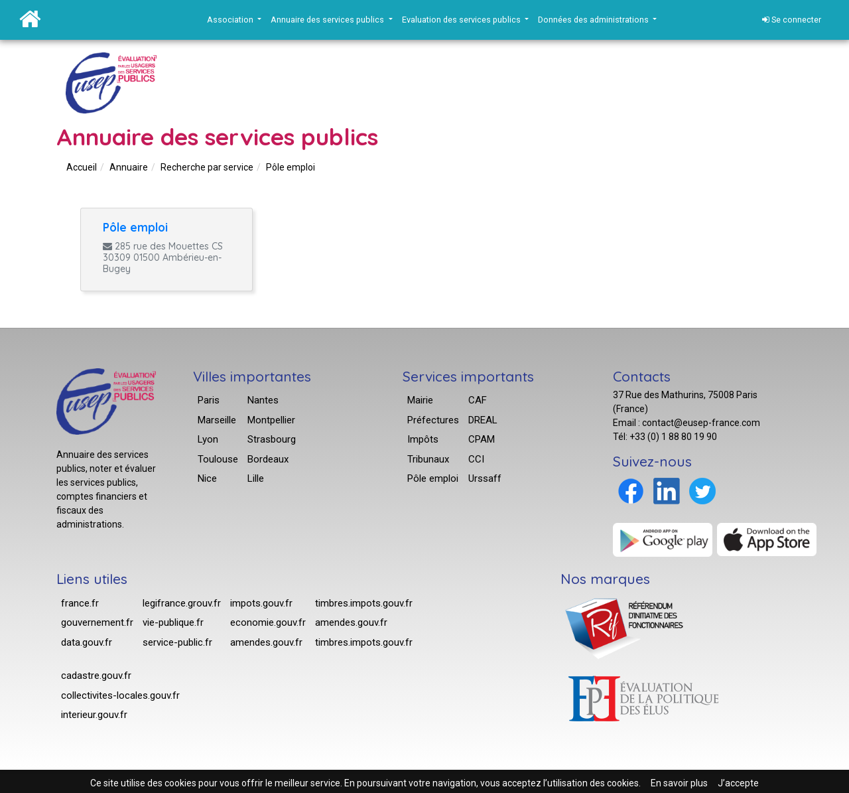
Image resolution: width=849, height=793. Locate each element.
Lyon (208, 439)
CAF (477, 400)
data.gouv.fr (86, 642)
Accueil (81, 167)
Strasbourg (271, 439)
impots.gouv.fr (261, 603)
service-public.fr (177, 642)
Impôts (422, 439)
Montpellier (271, 420)
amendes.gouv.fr (266, 642)
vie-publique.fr (173, 622)
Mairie (420, 400)
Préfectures (433, 420)
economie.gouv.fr (268, 622)
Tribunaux (428, 459)
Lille (255, 478)
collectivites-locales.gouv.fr (120, 695)
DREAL (482, 420)
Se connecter (791, 20)
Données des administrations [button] (594, 20)
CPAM (481, 439)
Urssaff (484, 478)
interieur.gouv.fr (94, 715)
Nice (207, 478)
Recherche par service (207, 167)
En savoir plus (679, 783)
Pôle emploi (290, 167)
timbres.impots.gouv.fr (364, 603)
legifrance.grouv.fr (182, 603)
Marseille (217, 420)
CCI (476, 459)
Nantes (263, 400)
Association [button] (231, 20)
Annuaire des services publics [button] (328, 20)
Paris (209, 400)
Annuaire (128, 167)
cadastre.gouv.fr (96, 676)
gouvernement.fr (97, 622)
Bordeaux (268, 459)
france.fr (80, 603)
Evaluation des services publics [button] (462, 20)
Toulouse (218, 459)
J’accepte (738, 783)
